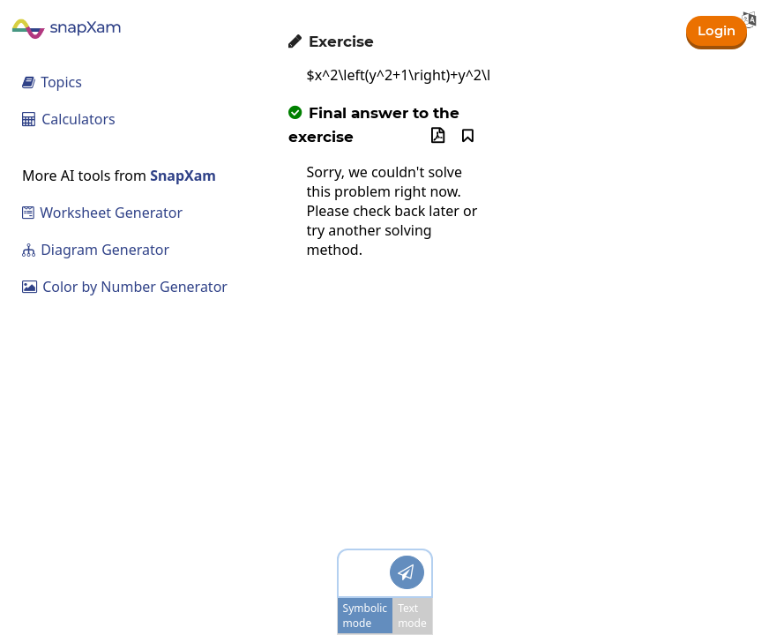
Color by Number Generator (125, 286)
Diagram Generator (95, 249)
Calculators (69, 119)
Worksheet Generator (102, 212)
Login (714, 29)
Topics (52, 82)
